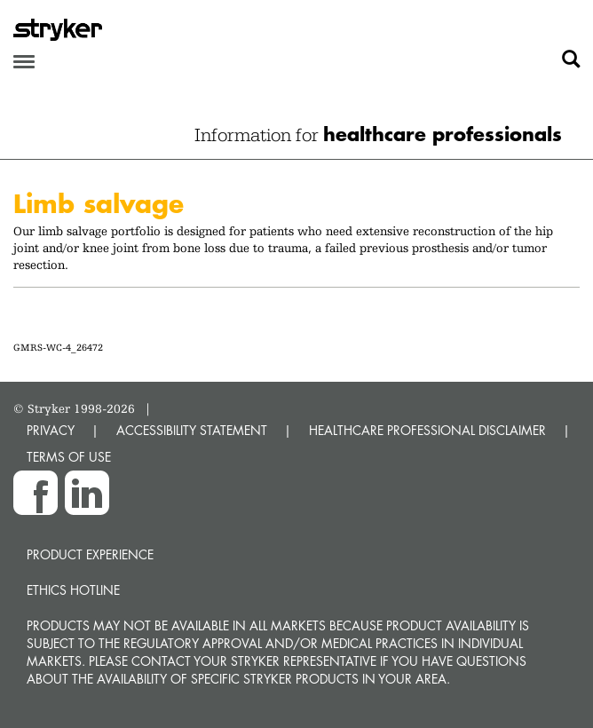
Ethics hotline (73, 590)
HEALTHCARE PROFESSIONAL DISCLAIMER (427, 430)
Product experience (90, 554)
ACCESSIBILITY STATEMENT (191, 430)
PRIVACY (51, 430)
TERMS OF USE (69, 456)
